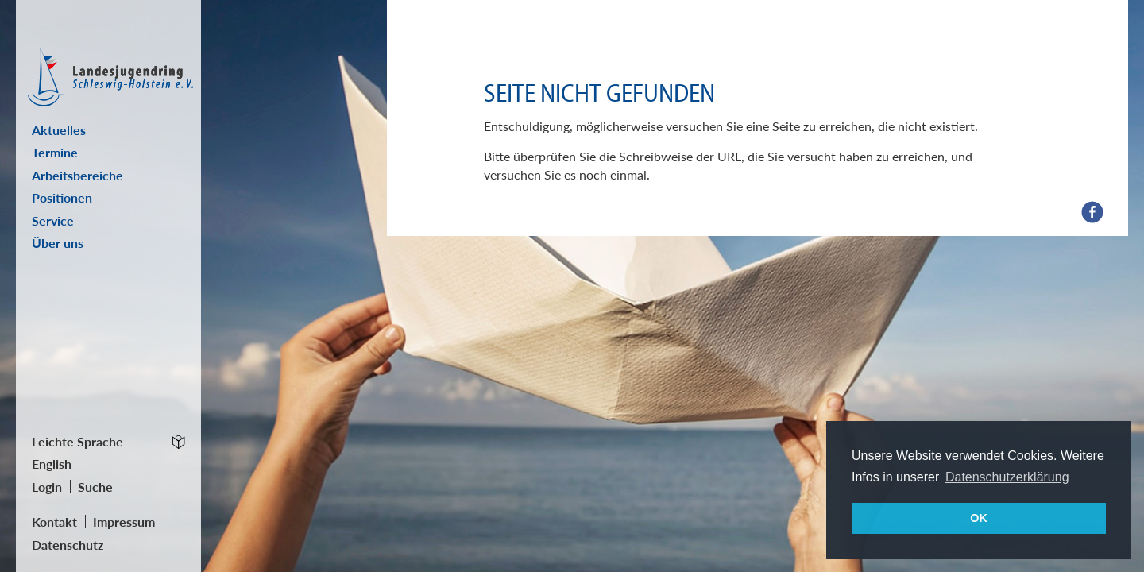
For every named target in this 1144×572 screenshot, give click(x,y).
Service (53, 220)
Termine (55, 152)
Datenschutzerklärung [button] (1007, 477)
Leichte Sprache (77, 441)
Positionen (62, 197)
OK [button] (978, 518)
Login (47, 486)
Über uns (57, 242)
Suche (95, 486)
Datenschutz (67, 544)
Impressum (124, 521)
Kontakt (54, 521)
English (52, 463)
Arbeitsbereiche (77, 175)
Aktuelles (59, 129)
